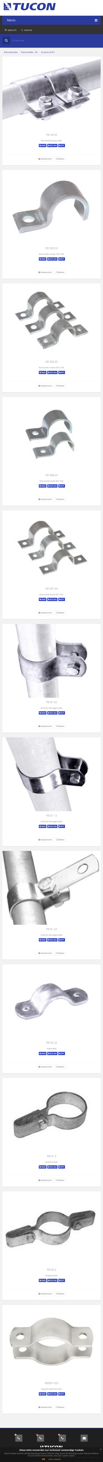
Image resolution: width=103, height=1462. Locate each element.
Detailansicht (45, 159)
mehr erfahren (54, 1459)
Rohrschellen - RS (29, 52)
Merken (60, 159)
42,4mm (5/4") (48, 52)
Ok (43, 1459)
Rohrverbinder (11, 52)
